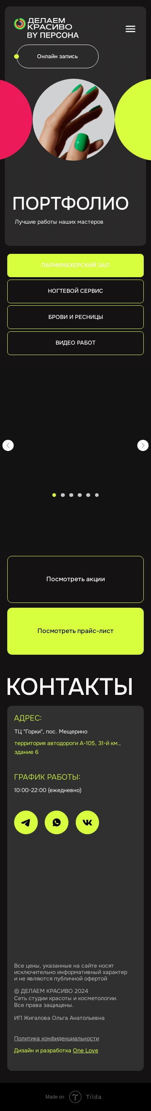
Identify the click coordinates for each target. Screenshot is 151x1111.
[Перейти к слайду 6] (97, 495)
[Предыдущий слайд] (8, 445)
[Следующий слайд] (143, 445)
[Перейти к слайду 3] (71, 495)
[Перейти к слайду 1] (54, 495)
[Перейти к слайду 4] (79, 495)
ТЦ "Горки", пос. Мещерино (50, 731)
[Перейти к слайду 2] (62, 495)
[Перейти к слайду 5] (88, 495)
